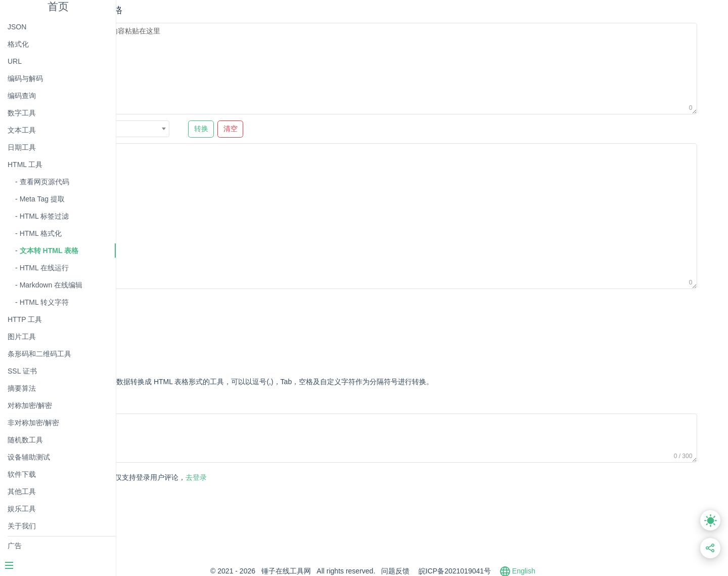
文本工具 (22, 130)
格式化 (18, 44)
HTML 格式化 (41, 233)
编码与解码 (25, 78)
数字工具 (22, 113)
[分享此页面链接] (710, 548)
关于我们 (22, 526)
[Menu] (57, 566)
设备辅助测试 (29, 457)
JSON (17, 27)
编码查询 (22, 96)
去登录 (250, 477)
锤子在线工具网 (335, 571)
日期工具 (22, 147)
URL (15, 61)
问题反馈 (445, 571)
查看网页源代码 (44, 182)
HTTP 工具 (25, 319)
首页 (58, 6)
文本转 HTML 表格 (49, 250)
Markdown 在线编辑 (51, 285)
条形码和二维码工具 (39, 354)
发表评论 (164, 478)
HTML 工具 (25, 164)
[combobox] (220, 128)
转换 (297, 129)
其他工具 (22, 491)
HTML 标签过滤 (44, 216)
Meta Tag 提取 (42, 199)
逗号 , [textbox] (188, 129)
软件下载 (22, 474)
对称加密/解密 (30, 405)
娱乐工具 (22, 509)
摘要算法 (22, 388)
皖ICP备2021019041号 (504, 571)
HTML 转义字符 (44, 302)
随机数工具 (25, 440)
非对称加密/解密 (33, 423)
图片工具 (22, 337)
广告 (15, 546)
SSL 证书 (22, 371)
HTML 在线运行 (44, 268)
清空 (327, 129)
